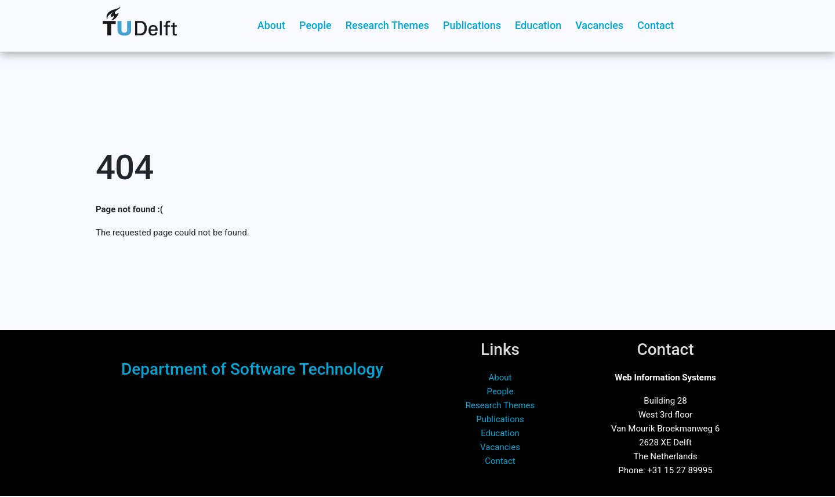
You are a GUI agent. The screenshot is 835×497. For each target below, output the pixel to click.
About (271, 25)
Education (538, 25)
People (315, 25)
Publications (472, 25)
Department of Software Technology (252, 369)
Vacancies (599, 25)
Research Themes (387, 25)
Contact (655, 25)
